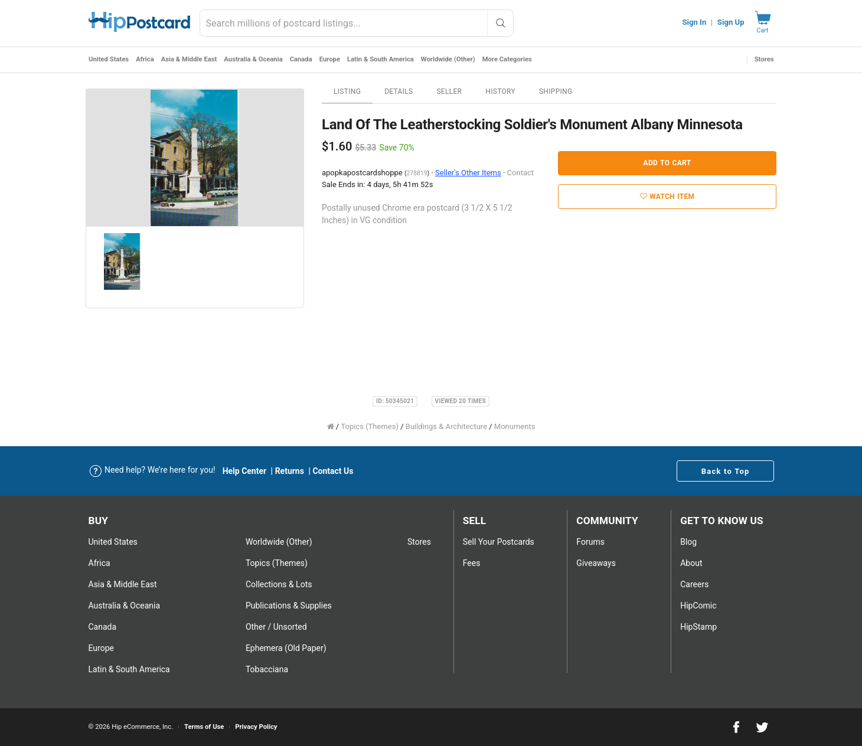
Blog (688, 542)
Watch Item (667, 196)
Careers (694, 584)
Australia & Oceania (253, 59)
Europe (329, 59)
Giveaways (596, 563)
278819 (416, 173)
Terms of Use (204, 727)
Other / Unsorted (276, 627)
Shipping (556, 91)
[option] (194, 158)
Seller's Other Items (468, 172)
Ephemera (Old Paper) (286, 648)
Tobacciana (267, 669)
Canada (300, 59)
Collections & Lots (279, 584)
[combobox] (357, 23)
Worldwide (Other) (447, 59)
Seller (449, 91)
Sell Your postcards (498, 542)
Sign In (694, 22)
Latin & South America (380, 59)
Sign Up (731, 22)
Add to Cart (667, 163)
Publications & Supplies (289, 605)
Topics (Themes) (370, 426)
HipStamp (698, 627)
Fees (472, 563)
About (691, 563)
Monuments (515, 426)
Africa (145, 59)
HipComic (698, 605)
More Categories (506, 59)
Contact (520, 172)
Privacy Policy (256, 727)
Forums (590, 542)
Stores (764, 59)
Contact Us (332, 471)
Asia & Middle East (189, 59)
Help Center (245, 471)
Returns (289, 471)
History (500, 91)
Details (398, 91)
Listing (347, 91)
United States (109, 59)
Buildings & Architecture (446, 426)
